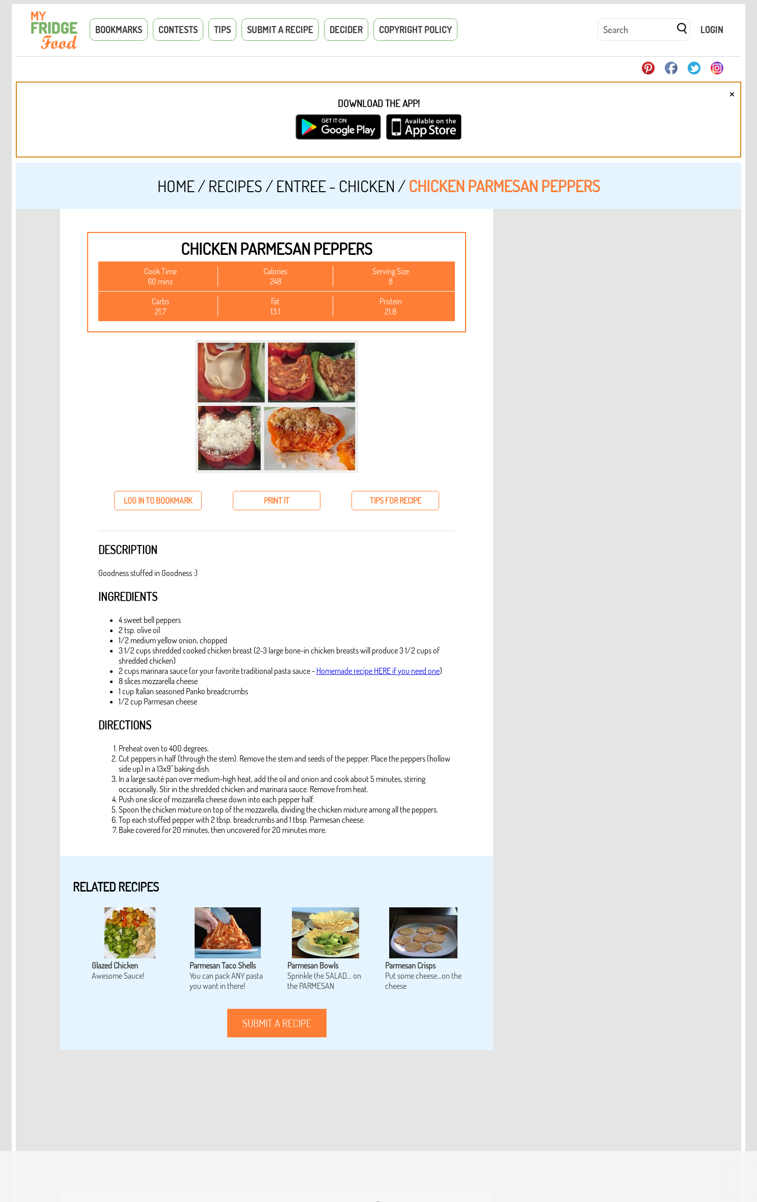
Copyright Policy (415, 29)
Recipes (235, 185)
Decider (346, 29)
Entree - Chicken (335, 185)
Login (711, 29)
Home (176, 185)
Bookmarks (118, 29)
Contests (178, 29)
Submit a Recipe (280, 29)
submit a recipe (276, 1023)
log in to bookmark (158, 500)
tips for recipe (395, 500)
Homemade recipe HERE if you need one (378, 671)
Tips (222, 29)
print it (276, 500)
